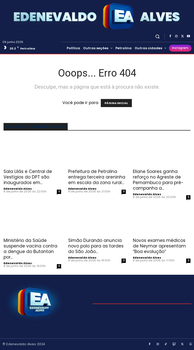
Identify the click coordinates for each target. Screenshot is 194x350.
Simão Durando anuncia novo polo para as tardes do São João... (96, 246)
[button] (157, 36)
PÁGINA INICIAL (116, 103)
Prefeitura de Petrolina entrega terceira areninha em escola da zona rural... (96, 177)
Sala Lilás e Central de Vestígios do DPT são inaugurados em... (28, 177)
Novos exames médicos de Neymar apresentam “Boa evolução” (159, 246)
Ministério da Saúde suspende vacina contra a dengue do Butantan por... (30, 248)
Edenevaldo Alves (18, 189)
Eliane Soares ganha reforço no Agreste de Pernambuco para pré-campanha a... (158, 179)
